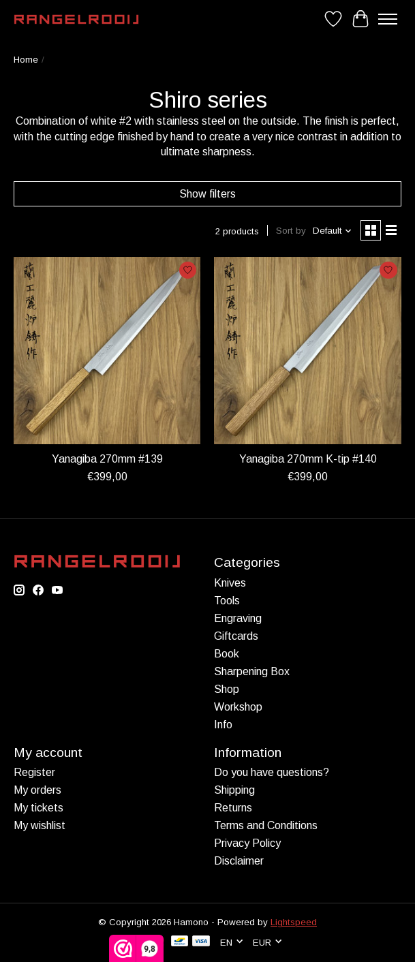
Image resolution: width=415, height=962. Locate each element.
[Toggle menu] (387, 19)
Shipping (234, 790)
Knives (230, 583)
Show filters (207, 194)
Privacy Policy (247, 843)
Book (226, 654)
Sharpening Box (252, 671)
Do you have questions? (271, 772)
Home (26, 60)
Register (34, 772)
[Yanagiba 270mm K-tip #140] (307, 350)
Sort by (291, 231)
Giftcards (236, 636)
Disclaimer (239, 861)
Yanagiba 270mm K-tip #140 (308, 459)
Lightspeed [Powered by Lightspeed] (294, 922)
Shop (226, 689)
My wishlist (39, 825)
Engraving (238, 618)
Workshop (238, 707)
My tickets (38, 807)
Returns (233, 807)
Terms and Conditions (266, 825)
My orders (37, 790)
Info (223, 724)
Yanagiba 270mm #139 (107, 459)
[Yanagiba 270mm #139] (107, 350)
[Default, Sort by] (332, 231)
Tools (227, 600)
